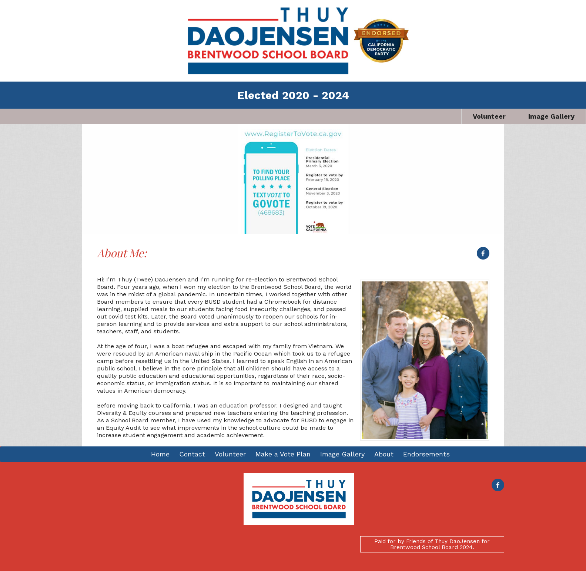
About (384, 454)
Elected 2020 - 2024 (293, 95)
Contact (192, 454)
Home (160, 454)
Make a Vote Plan (283, 454)
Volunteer (489, 116)
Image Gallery (551, 116)
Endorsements (426, 454)
